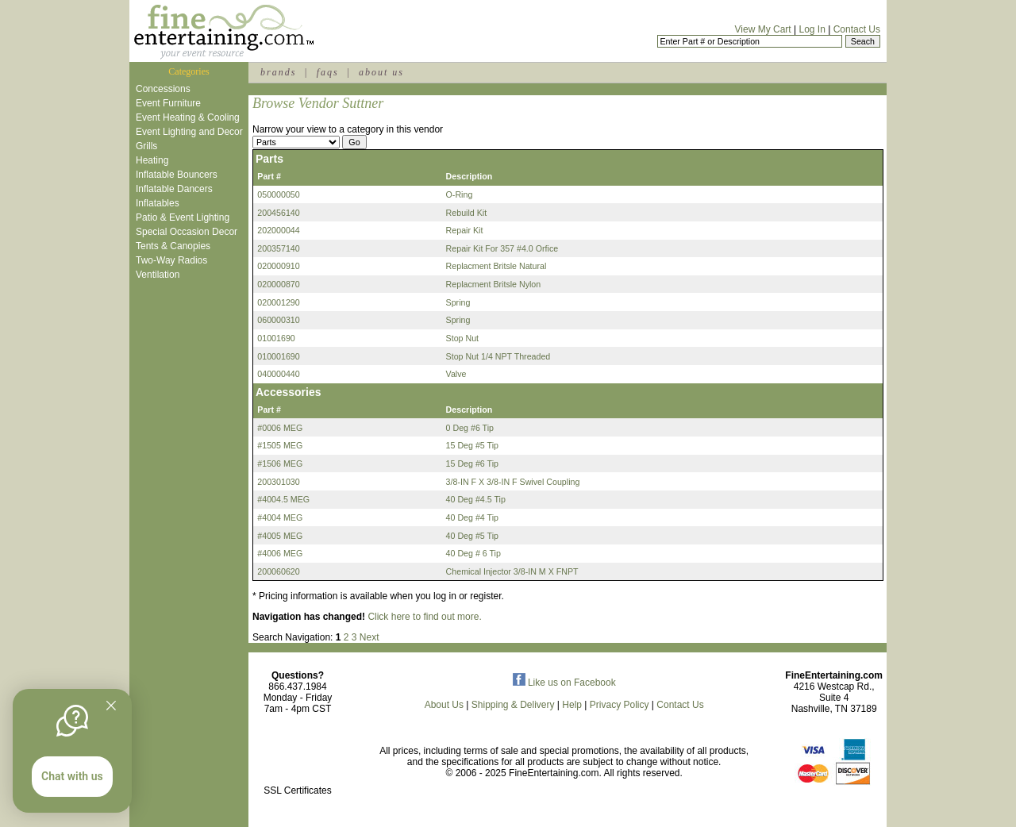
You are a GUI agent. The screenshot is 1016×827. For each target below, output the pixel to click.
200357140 (278, 248)
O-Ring (459, 194)
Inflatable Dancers (174, 188)
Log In (812, 29)
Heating (152, 160)
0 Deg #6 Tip (470, 428)
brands (278, 72)
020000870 (278, 284)
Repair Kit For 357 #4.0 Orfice (502, 248)
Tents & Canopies (173, 246)
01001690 (275, 338)
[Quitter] (111, 705)
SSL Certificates (298, 790)
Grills (146, 146)
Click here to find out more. (424, 616)
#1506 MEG (279, 463)
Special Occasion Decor (186, 231)
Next (369, 637)
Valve (456, 374)
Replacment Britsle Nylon (493, 284)
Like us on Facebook (564, 682)
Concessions (163, 88)
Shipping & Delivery (513, 704)
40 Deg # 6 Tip (473, 553)
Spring (458, 302)
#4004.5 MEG (283, 499)
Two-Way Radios (171, 260)
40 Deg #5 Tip (472, 535)
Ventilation (157, 274)
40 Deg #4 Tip (472, 517)
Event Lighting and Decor (189, 131)
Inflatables (157, 203)
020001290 (278, 302)
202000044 (278, 230)
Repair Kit (464, 230)
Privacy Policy (619, 704)
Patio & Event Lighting (182, 217)
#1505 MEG (279, 445)
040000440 (278, 374)
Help (572, 704)
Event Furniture (168, 103)
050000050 (278, 194)
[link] (297, 757)
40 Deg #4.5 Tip (476, 499)
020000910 (278, 266)
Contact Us (856, 29)
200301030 (278, 482)
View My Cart (763, 29)
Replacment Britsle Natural (496, 266)
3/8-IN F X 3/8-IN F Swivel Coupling (513, 482)
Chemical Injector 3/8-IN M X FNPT (512, 571)
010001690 (278, 356)
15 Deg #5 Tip (472, 445)
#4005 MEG (279, 535)
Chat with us (72, 776)
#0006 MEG (279, 428)
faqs (328, 72)
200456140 (278, 212)
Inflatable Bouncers (176, 174)
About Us (444, 704)
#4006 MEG (279, 553)
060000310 (278, 320)
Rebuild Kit (466, 212)
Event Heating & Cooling (188, 117)
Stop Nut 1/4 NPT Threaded (498, 356)
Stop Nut (462, 338)
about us (381, 72)
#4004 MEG (279, 517)
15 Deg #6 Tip (472, 463)
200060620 (278, 571)
